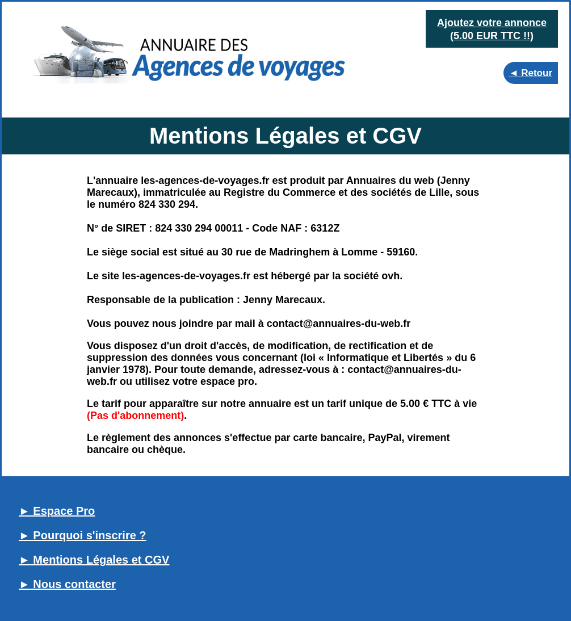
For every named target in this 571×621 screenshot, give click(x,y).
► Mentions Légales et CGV (94, 559)
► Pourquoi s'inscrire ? (82, 535)
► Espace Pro (57, 511)
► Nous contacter (67, 584)
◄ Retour (530, 73)
